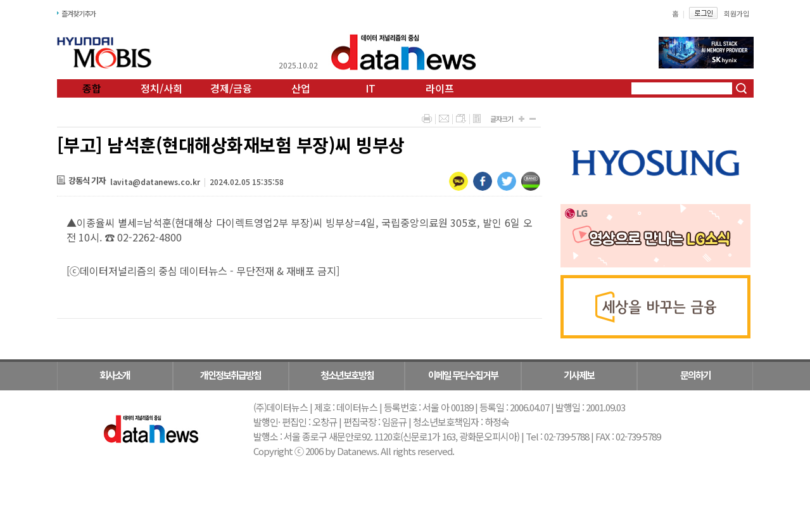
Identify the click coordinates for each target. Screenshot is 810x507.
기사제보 (579, 375)
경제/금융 (231, 88)
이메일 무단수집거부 (463, 375)
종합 (91, 88)
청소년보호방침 (347, 375)
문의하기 (695, 375)
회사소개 (114, 375)
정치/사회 (161, 88)
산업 (300, 88)
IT (370, 88)
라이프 (440, 88)
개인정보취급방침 (230, 375)
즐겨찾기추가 (78, 13)
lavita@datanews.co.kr (155, 181)
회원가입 (736, 13)
